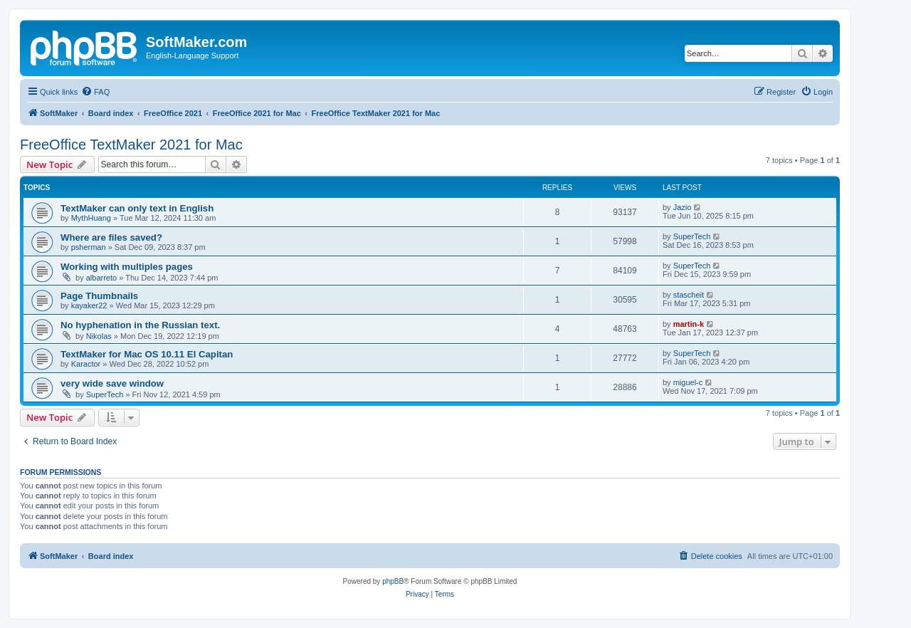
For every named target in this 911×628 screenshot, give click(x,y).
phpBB (393, 581)
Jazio (682, 207)
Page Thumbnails (99, 296)
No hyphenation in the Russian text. (140, 325)
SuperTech (692, 236)
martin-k (688, 324)
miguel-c (688, 382)
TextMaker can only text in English (137, 208)
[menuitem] (95, 91)
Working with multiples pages (126, 266)
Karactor (86, 364)
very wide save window (112, 383)
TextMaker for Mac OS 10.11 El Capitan (146, 354)
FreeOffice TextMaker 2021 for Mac (131, 144)
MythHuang (91, 218)
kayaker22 (89, 305)
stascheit (688, 295)
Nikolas (99, 336)
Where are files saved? (111, 237)
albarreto (101, 277)
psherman (88, 247)
